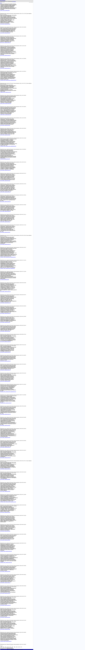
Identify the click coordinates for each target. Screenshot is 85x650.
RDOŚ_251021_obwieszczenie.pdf (5, 114)
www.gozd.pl (14, 1)
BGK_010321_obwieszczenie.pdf (5, 629)
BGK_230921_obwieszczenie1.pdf (5, 170)
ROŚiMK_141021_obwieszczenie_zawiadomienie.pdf (8, 146)
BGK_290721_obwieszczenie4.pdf (5, 341)
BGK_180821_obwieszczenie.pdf (5, 322)
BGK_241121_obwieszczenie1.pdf (5, 68)
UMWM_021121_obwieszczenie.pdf (5, 92)
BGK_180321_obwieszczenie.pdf (5, 593)
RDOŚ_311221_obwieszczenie (5, 10)
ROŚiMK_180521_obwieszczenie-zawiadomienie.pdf (8, 501)
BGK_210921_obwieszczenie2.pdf (5, 201)
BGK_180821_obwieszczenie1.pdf (5, 291)
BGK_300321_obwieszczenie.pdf (5, 571)
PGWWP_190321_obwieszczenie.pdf (5, 641)
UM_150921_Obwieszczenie (4, 279)
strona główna (31, 2)
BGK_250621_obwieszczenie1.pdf (5, 414)
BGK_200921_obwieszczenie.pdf (5, 232)
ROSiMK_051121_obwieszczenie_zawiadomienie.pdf (8, 80)
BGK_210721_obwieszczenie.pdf (5, 381)
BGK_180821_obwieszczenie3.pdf (5, 313)
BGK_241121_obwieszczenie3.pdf (5, 42)
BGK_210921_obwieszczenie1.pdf (5, 211)
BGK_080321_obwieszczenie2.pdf (5, 605)
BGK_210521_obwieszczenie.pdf (5, 491)
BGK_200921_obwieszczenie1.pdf (5, 244)
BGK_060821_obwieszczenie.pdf (5, 331)
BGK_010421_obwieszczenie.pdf (5, 512)
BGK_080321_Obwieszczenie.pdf (5, 582)
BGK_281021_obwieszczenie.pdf (5, 125)
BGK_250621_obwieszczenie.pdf (5, 425)
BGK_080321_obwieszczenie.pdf (5, 617)
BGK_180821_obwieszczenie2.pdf (5, 302)
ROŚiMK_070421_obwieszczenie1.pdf (6, 562)
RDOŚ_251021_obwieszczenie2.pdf (5, 103)
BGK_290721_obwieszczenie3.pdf (5, 352)
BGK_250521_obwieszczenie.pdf (5, 479)
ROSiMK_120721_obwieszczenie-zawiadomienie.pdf (8, 391)
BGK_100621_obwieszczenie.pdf (5, 437)
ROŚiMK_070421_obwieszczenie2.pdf (6, 551)
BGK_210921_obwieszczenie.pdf (5, 221)
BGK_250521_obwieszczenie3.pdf (5, 457)
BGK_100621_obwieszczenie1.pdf (5, 447)
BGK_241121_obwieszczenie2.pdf (5, 55)
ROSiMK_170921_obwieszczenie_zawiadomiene (7, 268)
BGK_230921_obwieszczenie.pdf (5, 180)
